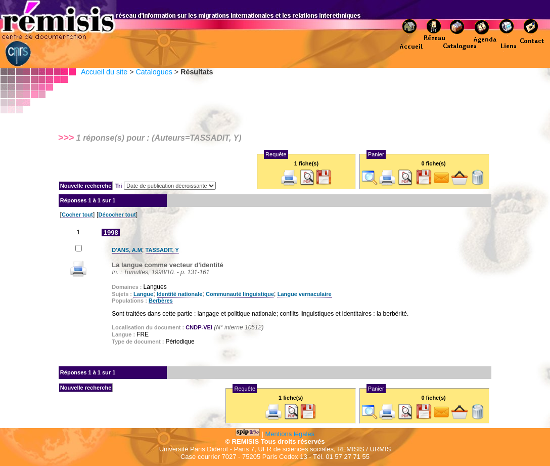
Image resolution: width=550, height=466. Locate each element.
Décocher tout (117, 214)
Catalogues (153, 72)
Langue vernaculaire (305, 294)
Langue (143, 294)
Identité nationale (179, 294)
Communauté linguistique (240, 294)
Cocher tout (77, 214)
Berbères (161, 301)
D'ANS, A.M (127, 250)
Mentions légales (290, 434)
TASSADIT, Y (162, 250)
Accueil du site (104, 72)
